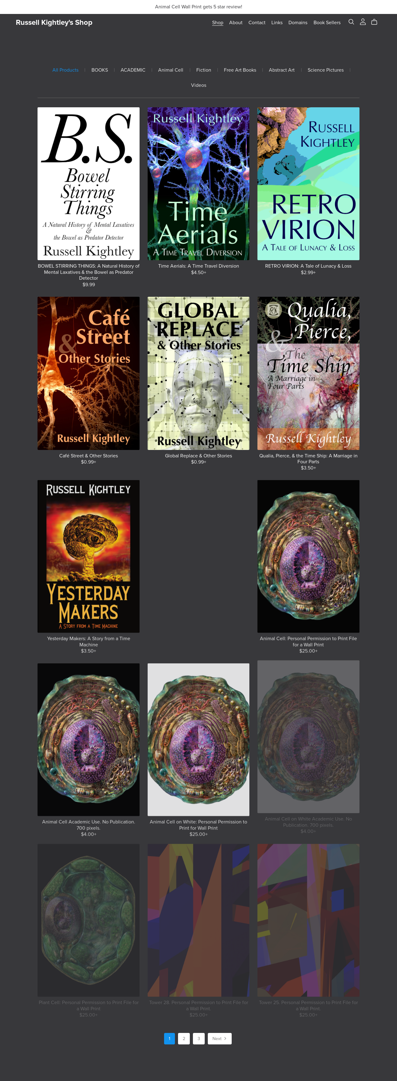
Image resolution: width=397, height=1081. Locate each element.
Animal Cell (170, 70)
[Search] (351, 22)
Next (219, 1039)
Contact (256, 23)
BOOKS (99, 70)
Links (277, 23)
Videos (198, 85)
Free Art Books (240, 70)
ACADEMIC (133, 70)
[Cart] (376, 22)
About (236, 23)
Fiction (203, 70)
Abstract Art (282, 70)
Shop (217, 23)
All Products (65, 70)
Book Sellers (327, 23)
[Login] (363, 21)
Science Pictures (326, 70)
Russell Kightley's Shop (54, 22)
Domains (297, 23)
